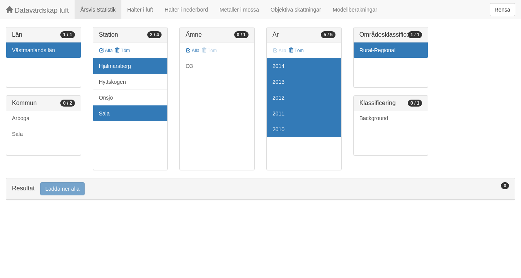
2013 (278, 82)
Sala (17, 134)
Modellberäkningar (355, 10)
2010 (278, 129)
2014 (278, 66)
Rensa (502, 10)
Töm (122, 50)
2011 (278, 113)
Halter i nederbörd (186, 10)
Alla (106, 50)
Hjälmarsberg (115, 66)
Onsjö (106, 98)
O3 (189, 66)
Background (373, 118)
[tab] (260, 189)
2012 (278, 98)
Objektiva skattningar (296, 10)
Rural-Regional (377, 50)
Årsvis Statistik (98, 10)
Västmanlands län (33, 50)
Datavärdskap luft (37, 10)
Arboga (20, 118)
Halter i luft (140, 10)
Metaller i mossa (239, 10)
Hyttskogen (112, 82)
